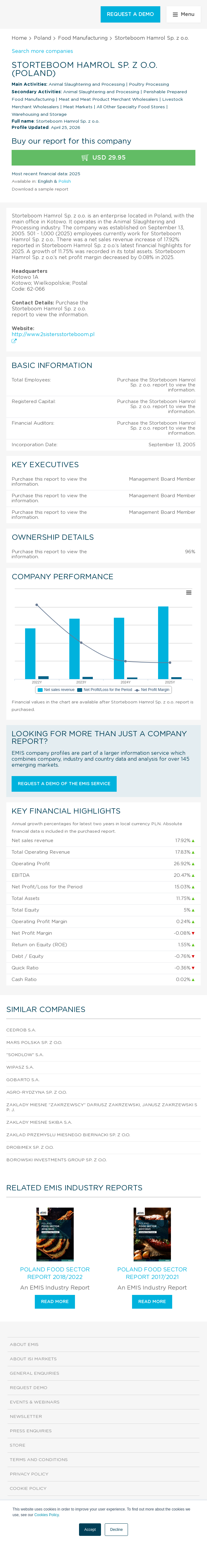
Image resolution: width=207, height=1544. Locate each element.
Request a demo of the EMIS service (64, 784)
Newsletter (26, 1416)
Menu (183, 14)
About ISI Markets (33, 1359)
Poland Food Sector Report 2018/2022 (55, 1273)
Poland (42, 38)
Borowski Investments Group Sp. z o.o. (56, 1160)
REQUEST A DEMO (130, 14)
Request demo (28, 1388)
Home (19, 38)
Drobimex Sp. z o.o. (30, 1147)
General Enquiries (34, 1373)
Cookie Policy (28, 1488)
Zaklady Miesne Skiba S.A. (39, 1122)
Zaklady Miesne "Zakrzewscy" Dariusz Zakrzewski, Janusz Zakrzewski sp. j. (101, 1107)
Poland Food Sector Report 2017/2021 (152, 1273)
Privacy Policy (29, 1474)
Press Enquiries (31, 1431)
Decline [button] (116, 1529)
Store (17, 1445)
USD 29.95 (104, 158)
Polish (64, 181)
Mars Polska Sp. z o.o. (34, 1042)
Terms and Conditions (39, 1460)
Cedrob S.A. (21, 1030)
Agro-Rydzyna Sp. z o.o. (36, 1092)
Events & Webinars (35, 1402)
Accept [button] (90, 1529)
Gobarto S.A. (23, 1080)
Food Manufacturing (83, 38)
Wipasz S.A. (20, 1067)
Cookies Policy (46, 1515)
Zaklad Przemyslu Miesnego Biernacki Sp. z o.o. (68, 1135)
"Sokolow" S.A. (25, 1055)
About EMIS (24, 1344)
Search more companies (42, 51)
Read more (55, 1302)
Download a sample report (40, 189)
